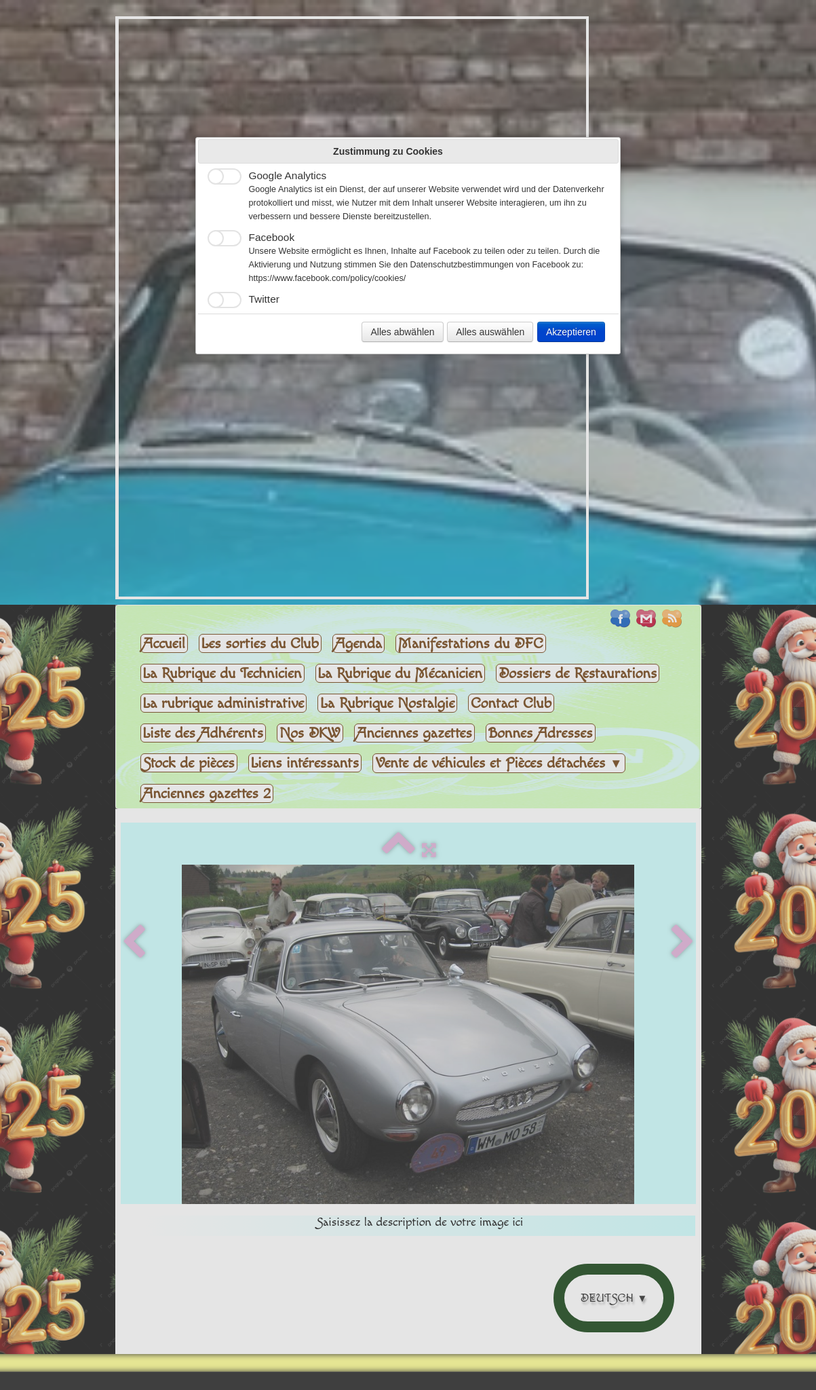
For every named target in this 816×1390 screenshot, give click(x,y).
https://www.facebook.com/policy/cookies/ (327, 278)
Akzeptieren (571, 331)
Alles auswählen (490, 331)
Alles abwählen (402, 331)
